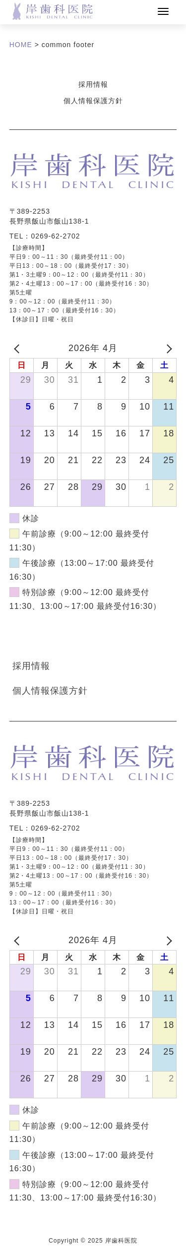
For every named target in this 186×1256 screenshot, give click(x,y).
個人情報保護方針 (93, 101)
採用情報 (93, 84)
